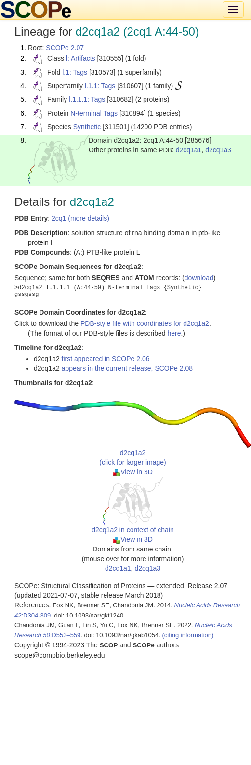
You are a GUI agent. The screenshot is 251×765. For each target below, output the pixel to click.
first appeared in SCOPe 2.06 (106, 358)
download (199, 278)
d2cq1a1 (189, 150)
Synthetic (87, 127)
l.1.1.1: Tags (87, 99)
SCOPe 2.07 (65, 48)
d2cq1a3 (218, 150)
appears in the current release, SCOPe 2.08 (127, 368)
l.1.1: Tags (100, 86)
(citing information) (187, 635)
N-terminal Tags (94, 113)
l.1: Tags (74, 72)
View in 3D (133, 472)
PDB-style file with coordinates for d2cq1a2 (144, 323)
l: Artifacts (80, 58)
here (174, 333)
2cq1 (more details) (80, 218)
